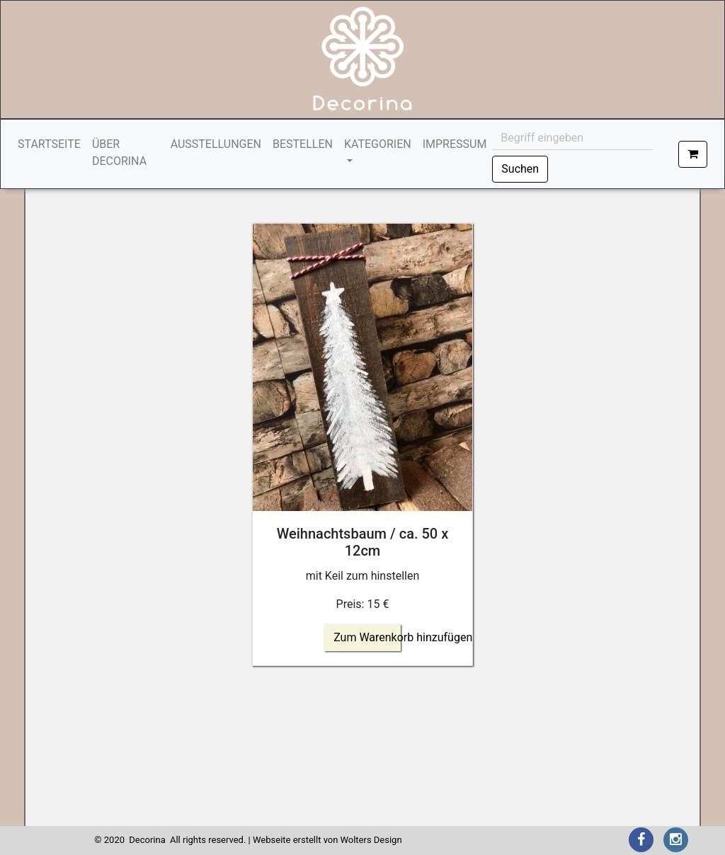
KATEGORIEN (377, 144)
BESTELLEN (303, 144)
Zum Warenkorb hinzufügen (402, 637)
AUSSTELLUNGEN (216, 144)
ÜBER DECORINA (119, 152)
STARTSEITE (52, 143)
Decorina (147, 839)
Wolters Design (370, 839)
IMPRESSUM (455, 144)
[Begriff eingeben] (572, 138)
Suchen (520, 169)
